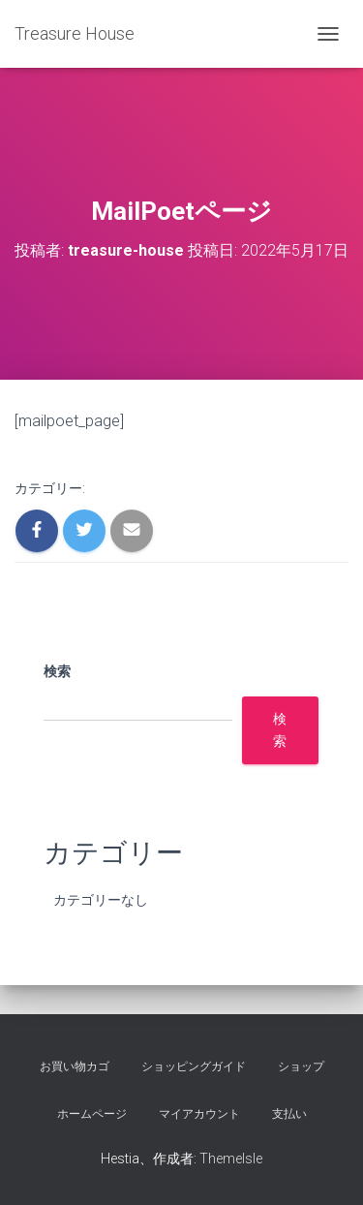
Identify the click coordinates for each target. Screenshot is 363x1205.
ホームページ (92, 1114)
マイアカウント (199, 1114)
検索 (57, 671)
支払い (289, 1114)
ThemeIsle (230, 1158)
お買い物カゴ (74, 1066)
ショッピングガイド (193, 1066)
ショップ (301, 1066)
